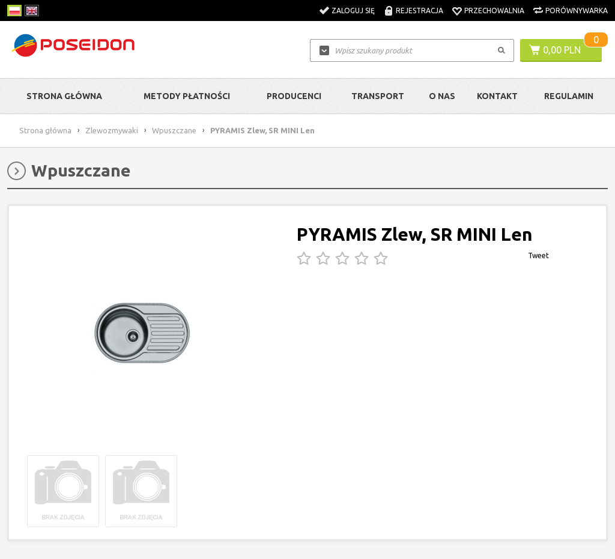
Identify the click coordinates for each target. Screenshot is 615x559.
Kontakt (497, 96)
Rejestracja (419, 10)
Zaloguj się (353, 10)
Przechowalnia (494, 10)
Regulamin (568, 96)
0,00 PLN (562, 49)
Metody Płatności (187, 96)
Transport (377, 96)
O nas (442, 96)
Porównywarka (576, 10)
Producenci (294, 96)
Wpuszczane (174, 130)
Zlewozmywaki (111, 130)
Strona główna (64, 96)
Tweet (538, 255)
